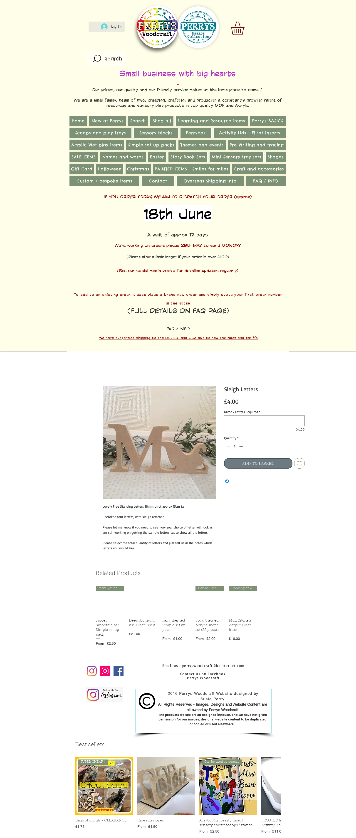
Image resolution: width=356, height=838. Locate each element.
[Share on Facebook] (227, 481)
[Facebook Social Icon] (119, 671)
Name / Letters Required (242, 412)
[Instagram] (92, 671)
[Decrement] (228, 446)
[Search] (106, 58)
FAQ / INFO (178, 329)
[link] (245, 28)
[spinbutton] (234, 446)
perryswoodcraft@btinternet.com (213, 665)
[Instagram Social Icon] (105, 671)
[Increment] (241, 446)
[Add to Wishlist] (299, 463)
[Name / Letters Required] (264, 421)
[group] (177, 616)
